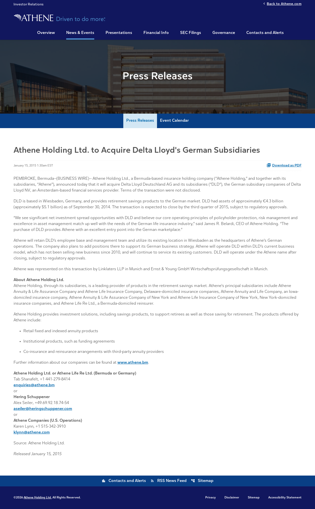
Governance (223, 33)
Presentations (119, 33)
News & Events (80, 33)
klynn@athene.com (32, 432)
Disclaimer (231, 497)
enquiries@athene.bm (34, 385)
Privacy (210, 497)
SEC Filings (190, 33)
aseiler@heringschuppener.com (43, 409)
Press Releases (140, 121)
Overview (46, 33)
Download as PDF (284, 165)
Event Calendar (174, 121)
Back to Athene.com (284, 4)
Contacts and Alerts (265, 33)
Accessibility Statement (284, 497)
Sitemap (202, 481)
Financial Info (156, 33)
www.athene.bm (132, 363)
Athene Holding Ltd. (38, 497)
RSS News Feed (168, 481)
